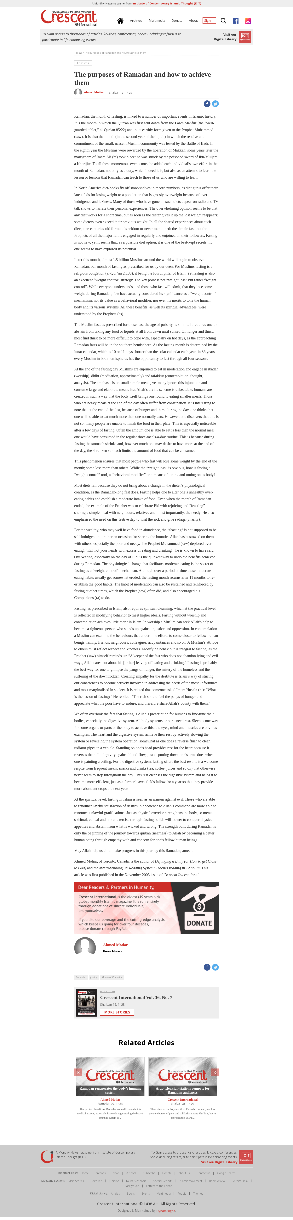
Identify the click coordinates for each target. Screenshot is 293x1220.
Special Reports (163, 1184)
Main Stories (76, 1184)
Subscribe (149, 1176)
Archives (101, 1176)
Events (146, 1196)
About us (184, 1176)
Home (85, 1176)
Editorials (96, 1184)
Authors (131, 1176)
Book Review (217, 1184)
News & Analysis (136, 1184)
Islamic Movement (191, 1184)
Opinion (114, 1184)
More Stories (117, 1015)
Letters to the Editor (159, 1189)
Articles (115, 1196)
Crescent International (183, 1102)
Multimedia (164, 1196)
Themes (198, 1196)
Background (131, 1189)
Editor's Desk (240, 1184)
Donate (167, 1176)
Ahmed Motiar (110, 1102)
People (182, 1196)
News (116, 1176)
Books (131, 1196)
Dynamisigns (165, 1214)
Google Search (226, 1176)
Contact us (203, 1176)
